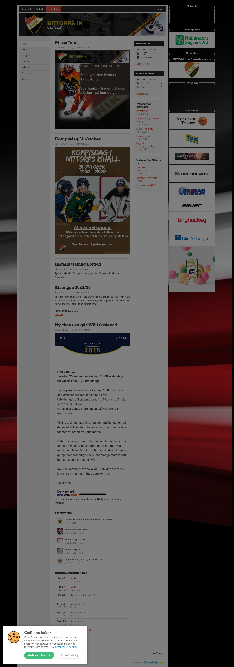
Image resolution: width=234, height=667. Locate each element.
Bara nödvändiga (70, 655)
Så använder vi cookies (64, 646)
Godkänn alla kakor (39, 655)
